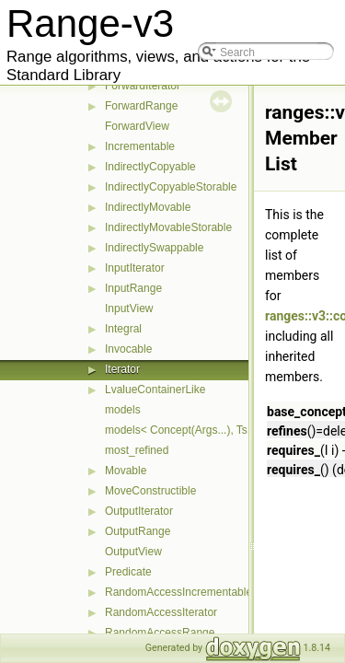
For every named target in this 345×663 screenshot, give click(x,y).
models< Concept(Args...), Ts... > (185, 430)
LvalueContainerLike (155, 389)
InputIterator (135, 268)
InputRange (133, 288)
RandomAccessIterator (161, 612)
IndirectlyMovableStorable (168, 227)
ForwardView (137, 126)
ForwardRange (141, 105)
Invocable (128, 349)
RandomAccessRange (159, 632)
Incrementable (140, 146)
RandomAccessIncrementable (178, 592)
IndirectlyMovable (147, 207)
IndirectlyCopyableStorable (170, 186)
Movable (125, 470)
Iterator (122, 369)
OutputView (133, 551)
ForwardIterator (142, 85)
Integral (123, 328)
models (123, 409)
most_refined (136, 450)
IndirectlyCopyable (150, 166)
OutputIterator (139, 511)
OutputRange (137, 531)
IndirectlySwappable (154, 247)
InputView (129, 308)
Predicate (128, 571)
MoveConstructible (150, 490)
